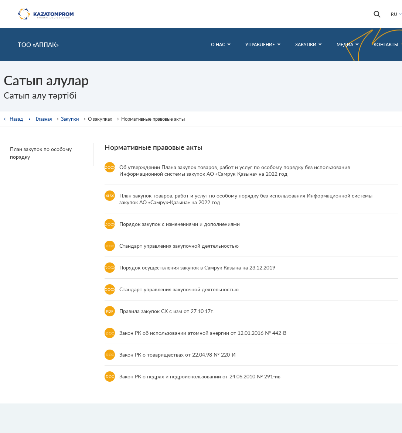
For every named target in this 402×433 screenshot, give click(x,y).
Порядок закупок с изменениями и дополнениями (179, 224)
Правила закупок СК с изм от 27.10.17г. (166, 311)
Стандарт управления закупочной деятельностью (179, 246)
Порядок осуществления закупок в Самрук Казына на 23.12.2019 (197, 267)
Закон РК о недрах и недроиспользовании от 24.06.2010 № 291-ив (199, 376)
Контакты (386, 44)
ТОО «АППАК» (38, 44)
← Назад (13, 119)
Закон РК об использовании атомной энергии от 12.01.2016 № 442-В (202, 333)
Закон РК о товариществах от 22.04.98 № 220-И (177, 354)
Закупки (308, 44)
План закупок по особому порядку (41, 153)
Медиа (348, 44)
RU (394, 14)
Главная (44, 119)
